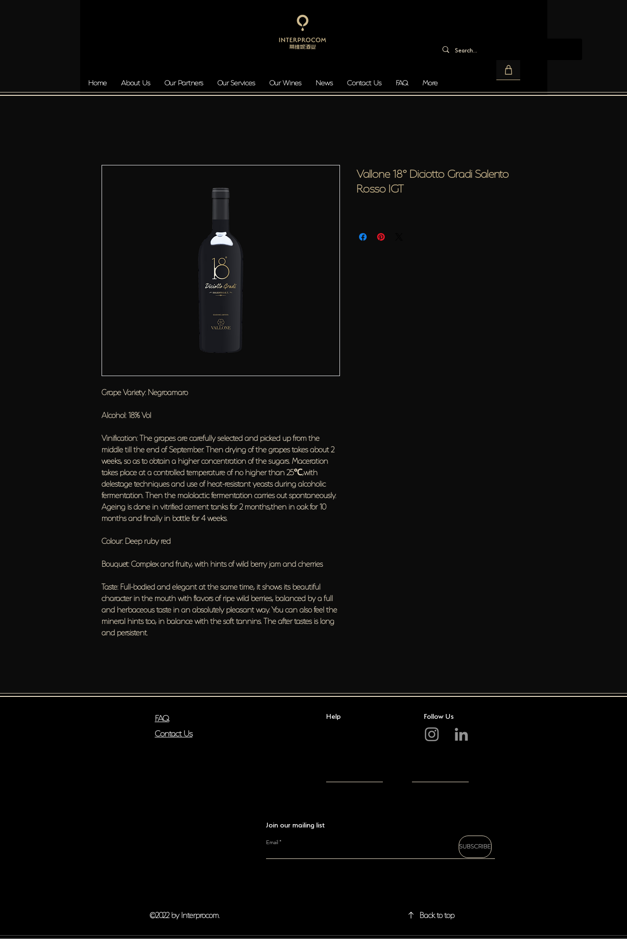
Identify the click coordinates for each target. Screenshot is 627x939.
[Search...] (508, 49)
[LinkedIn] (461, 734)
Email (272, 842)
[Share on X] (399, 237)
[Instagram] (431, 734)
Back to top (437, 914)
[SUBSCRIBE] (475, 847)
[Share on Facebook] (363, 237)
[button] (508, 70)
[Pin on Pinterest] (381, 237)
